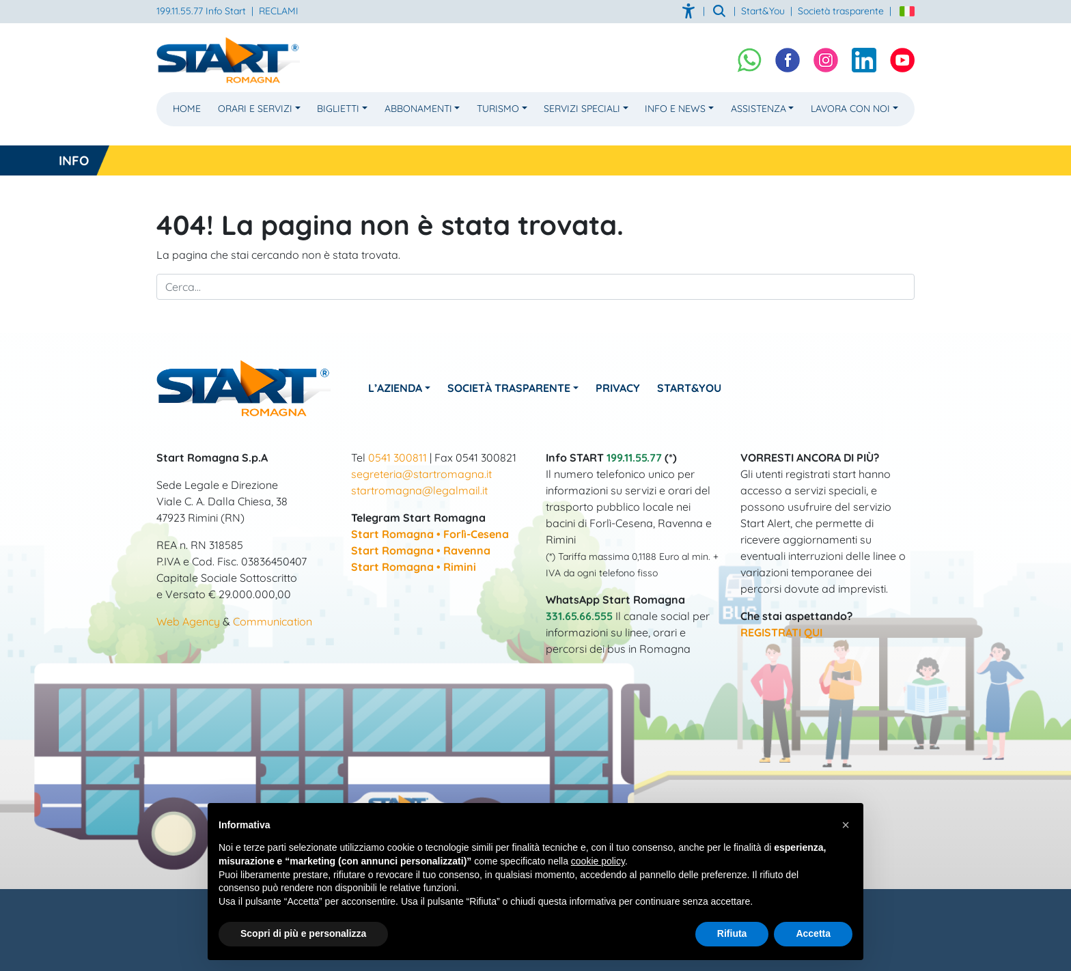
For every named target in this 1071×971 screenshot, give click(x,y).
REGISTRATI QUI (781, 632)
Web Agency (188, 621)
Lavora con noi (850, 108)
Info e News (675, 108)
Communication (272, 621)
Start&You (689, 388)
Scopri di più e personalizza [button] (303, 933)
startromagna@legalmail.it (419, 490)
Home (187, 108)
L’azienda (395, 388)
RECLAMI (278, 11)
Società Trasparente (508, 388)
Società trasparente (841, 11)
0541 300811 (397, 457)
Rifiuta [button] (732, 933)
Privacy (618, 388)
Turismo (498, 108)
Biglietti (338, 108)
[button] (846, 825)
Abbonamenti (418, 108)
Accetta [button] (813, 933)
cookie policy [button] (598, 861)
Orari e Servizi (255, 108)
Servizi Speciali (582, 108)
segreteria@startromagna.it (421, 474)
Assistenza (758, 108)
